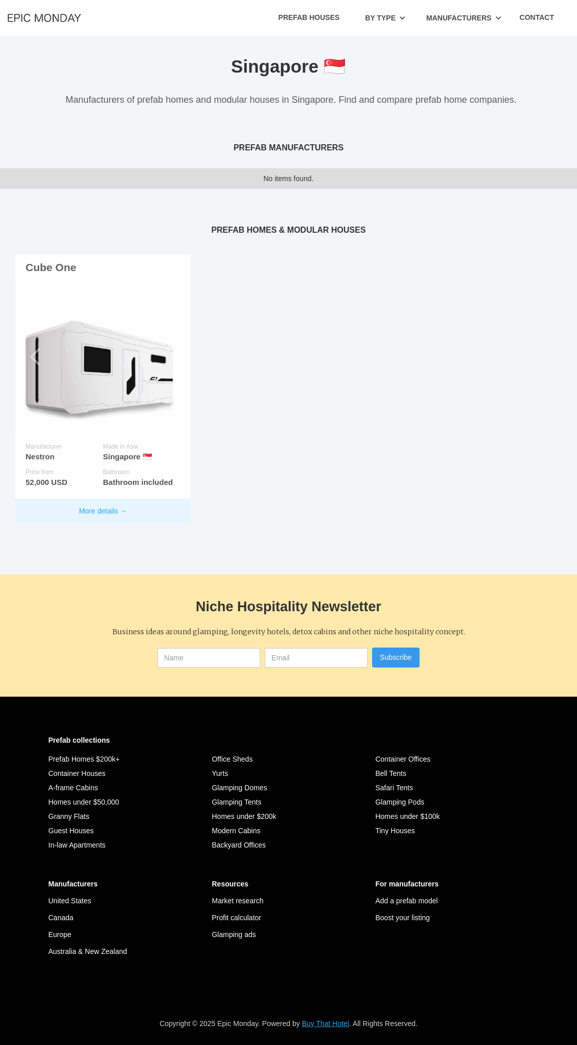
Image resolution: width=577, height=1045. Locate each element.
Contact (537, 17)
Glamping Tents (236, 802)
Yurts (220, 773)
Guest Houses (71, 831)
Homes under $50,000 (84, 802)
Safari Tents (394, 788)
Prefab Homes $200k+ (84, 759)
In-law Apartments (77, 845)
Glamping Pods (399, 802)
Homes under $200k (244, 816)
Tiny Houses (394, 831)
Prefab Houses (309, 17)
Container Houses (77, 773)
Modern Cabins (236, 831)
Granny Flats (69, 816)
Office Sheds (232, 759)
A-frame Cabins (73, 788)
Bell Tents (390, 773)
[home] (44, 17)
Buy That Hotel (325, 1023)
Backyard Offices (239, 845)
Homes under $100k (407, 816)
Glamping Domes (239, 788)
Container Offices (402, 759)
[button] (385, 18)
